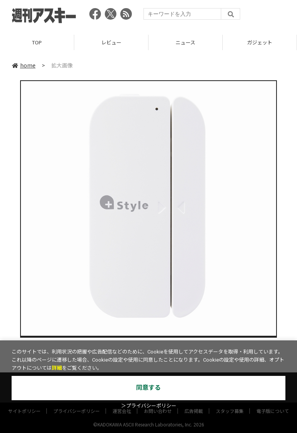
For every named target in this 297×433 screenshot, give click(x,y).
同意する (148, 387)
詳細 (57, 368)
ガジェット (259, 42)
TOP (37, 42)
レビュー (111, 42)
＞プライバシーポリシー (148, 406)
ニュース (185, 42)
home (24, 65)
